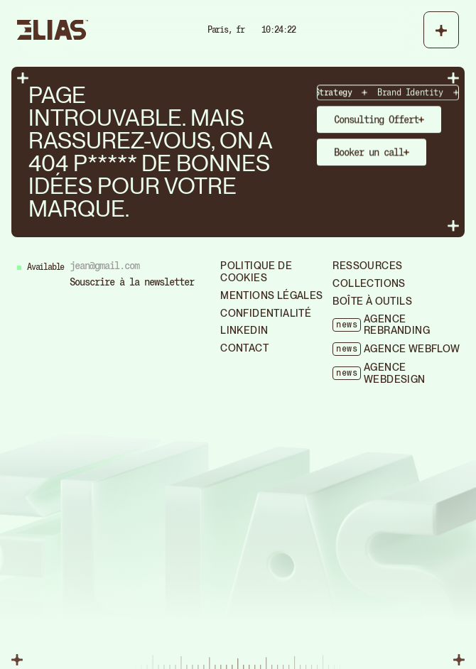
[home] (52, 30)
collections (368, 283)
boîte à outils (372, 301)
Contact (244, 348)
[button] (441, 29)
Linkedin (244, 330)
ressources (367, 265)
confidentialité (265, 313)
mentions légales (271, 295)
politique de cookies (256, 271)
